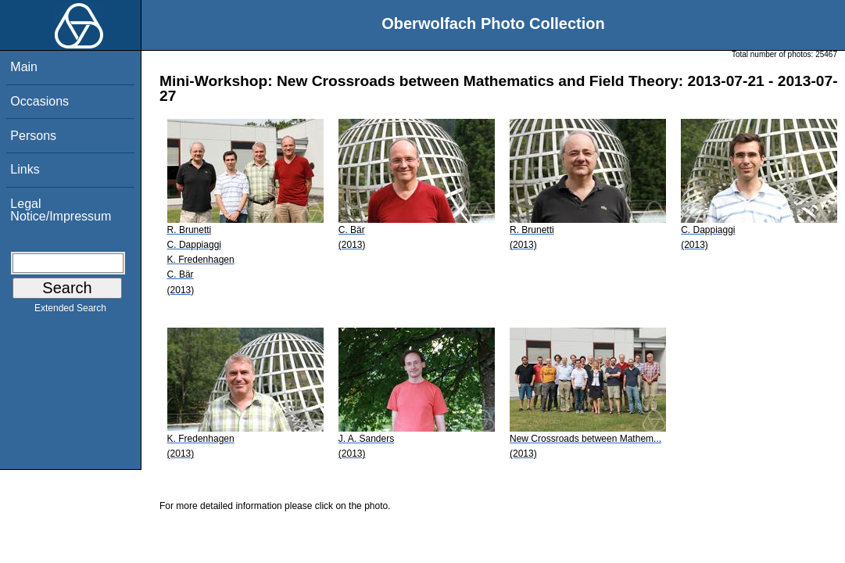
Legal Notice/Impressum (60, 210)
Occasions (39, 101)
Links (24, 169)
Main (24, 67)
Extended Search (70, 311)
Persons (33, 135)
